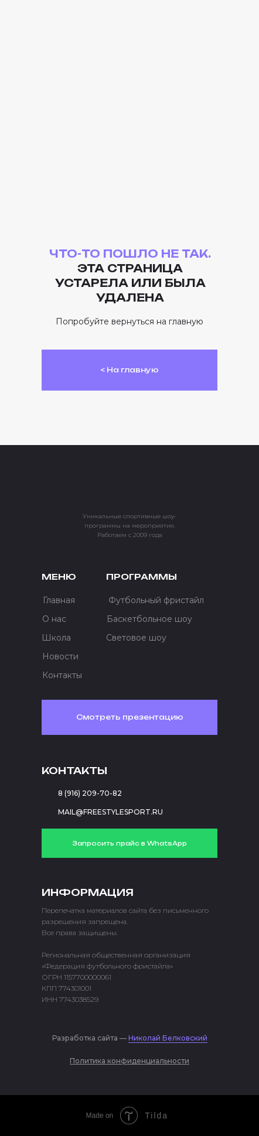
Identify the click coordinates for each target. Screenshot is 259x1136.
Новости (60, 656)
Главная (59, 600)
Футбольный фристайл (156, 600)
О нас (54, 619)
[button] (195, 29)
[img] (88, 26)
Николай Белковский (167, 1038)
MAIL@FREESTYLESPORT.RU (110, 811)
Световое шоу (136, 637)
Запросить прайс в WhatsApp (129, 843)
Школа (56, 637)
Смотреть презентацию (129, 717)
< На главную (129, 369)
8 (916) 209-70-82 (90, 793)
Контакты (62, 675)
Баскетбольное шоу (149, 619)
